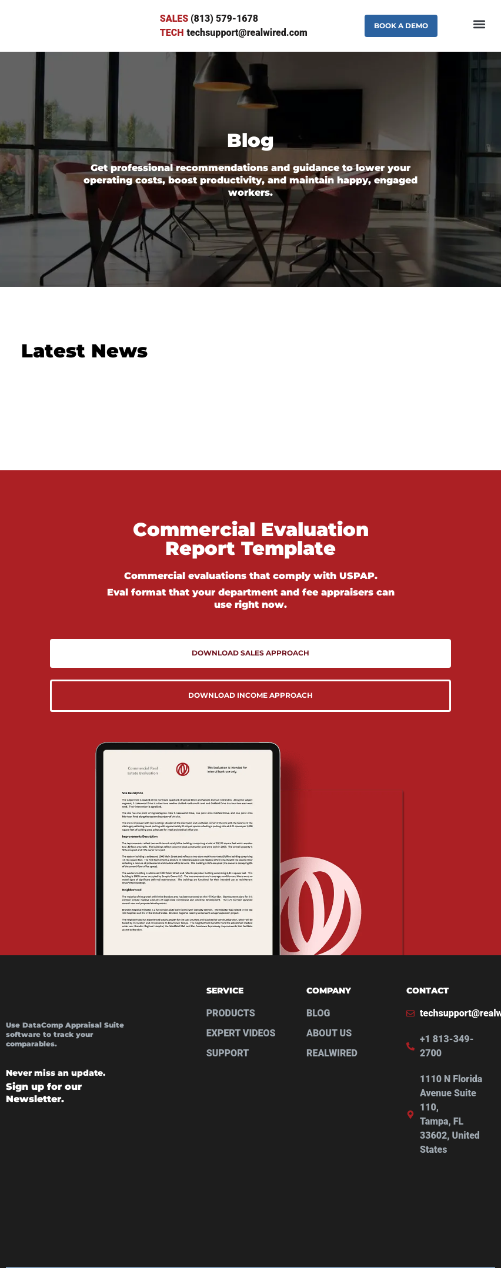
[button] (479, 26)
